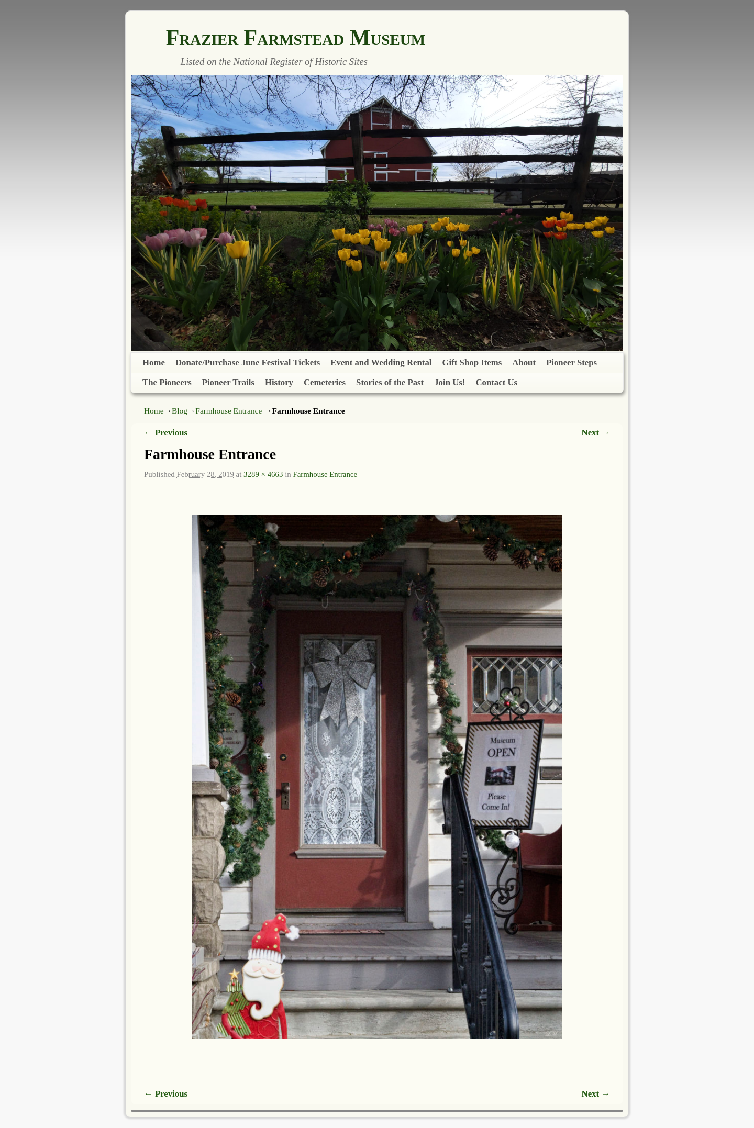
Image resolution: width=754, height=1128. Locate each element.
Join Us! (449, 382)
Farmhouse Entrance (228, 410)
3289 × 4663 (263, 474)
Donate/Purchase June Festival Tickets (247, 362)
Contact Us (496, 382)
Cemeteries (325, 382)
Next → (596, 433)
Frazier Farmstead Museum (295, 38)
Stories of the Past (390, 382)
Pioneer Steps (571, 362)
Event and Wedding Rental (380, 362)
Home (153, 362)
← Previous (165, 433)
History (279, 382)
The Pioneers (167, 382)
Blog (179, 410)
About (524, 362)
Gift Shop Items (472, 362)
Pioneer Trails (228, 382)
